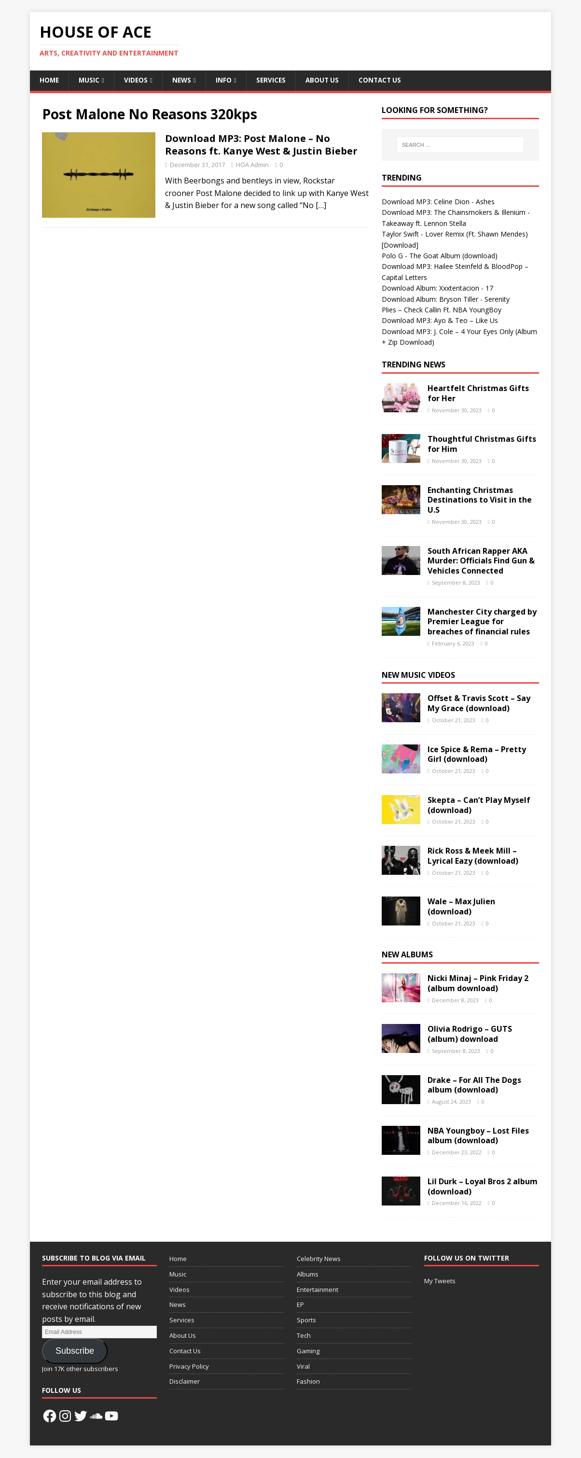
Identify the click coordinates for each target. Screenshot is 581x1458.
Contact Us (386, 80)
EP (300, 1305)
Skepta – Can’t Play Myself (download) (479, 805)
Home (50, 80)
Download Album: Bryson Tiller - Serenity (446, 299)
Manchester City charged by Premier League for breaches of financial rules (482, 622)
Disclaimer (184, 1381)
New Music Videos (418, 675)
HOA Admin (252, 165)
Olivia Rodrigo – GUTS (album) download (470, 1034)
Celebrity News (319, 1259)
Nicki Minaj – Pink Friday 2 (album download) (478, 983)
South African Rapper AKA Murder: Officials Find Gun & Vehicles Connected (481, 561)
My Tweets (440, 1281)
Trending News (413, 365)
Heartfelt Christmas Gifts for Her (478, 393)
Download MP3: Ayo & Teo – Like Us (440, 320)
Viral (303, 1366)
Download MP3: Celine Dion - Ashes (438, 202)
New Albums (407, 955)
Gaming (308, 1351)
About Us (327, 80)
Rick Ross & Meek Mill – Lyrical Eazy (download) (473, 856)
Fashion (308, 1381)
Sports (306, 1320)
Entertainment (317, 1290)
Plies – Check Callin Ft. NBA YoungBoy (441, 310)
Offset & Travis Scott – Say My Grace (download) (479, 703)
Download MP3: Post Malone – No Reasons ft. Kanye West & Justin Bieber (261, 145)
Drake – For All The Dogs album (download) (474, 1085)
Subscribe (74, 1351)
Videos (137, 80)
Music (90, 80)
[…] (321, 205)
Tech (304, 1336)
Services (275, 80)
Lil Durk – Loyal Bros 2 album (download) (483, 1187)
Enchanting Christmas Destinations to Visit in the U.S (480, 500)
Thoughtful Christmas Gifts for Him (482, 444)
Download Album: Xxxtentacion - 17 (438, 288)
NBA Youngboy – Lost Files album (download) (478, 1136)
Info (227, 80)
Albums (307, 1274)
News (184, 80)
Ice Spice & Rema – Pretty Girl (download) (477, 754)
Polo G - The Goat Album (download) (440, 256)
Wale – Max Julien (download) (461, 907)
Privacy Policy (189, 1366)
